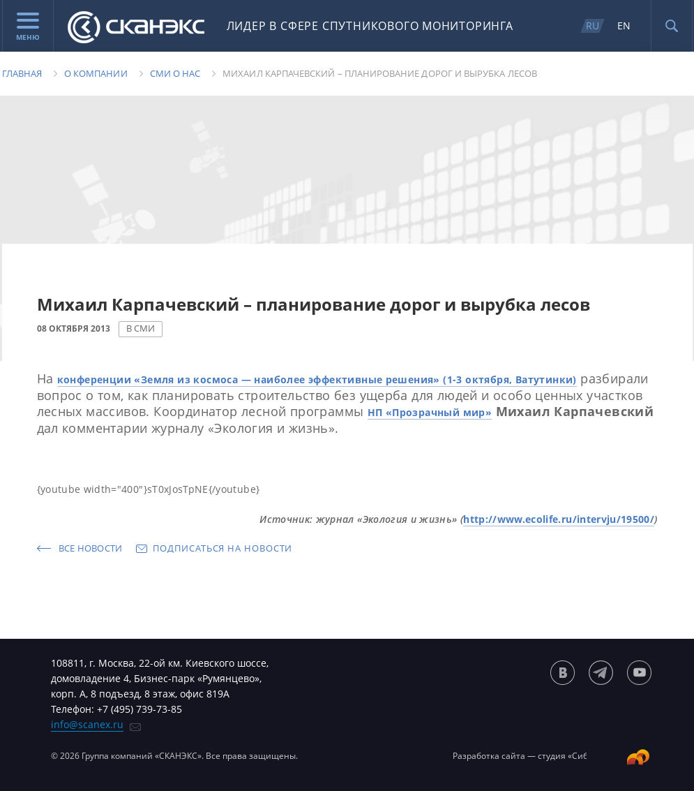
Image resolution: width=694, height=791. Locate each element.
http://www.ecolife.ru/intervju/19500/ (558, 519)
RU (592, 25)
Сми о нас (175, 73)
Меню (28, 27)
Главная (22, 73)
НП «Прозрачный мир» (430, 412)
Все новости (91, 548)
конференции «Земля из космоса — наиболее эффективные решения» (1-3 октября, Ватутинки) (317, 379)
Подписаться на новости (222, 548)
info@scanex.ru (87, 724)
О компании (96, 73)
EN (624, 25)
